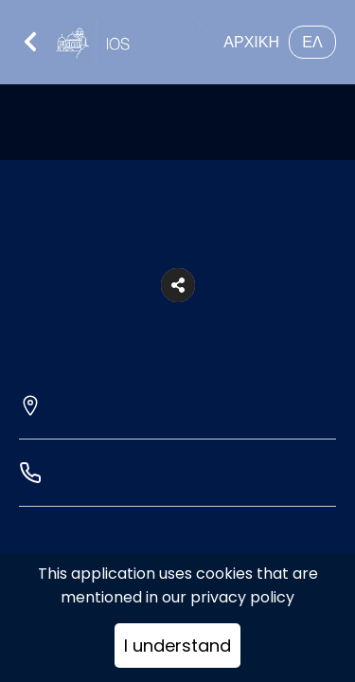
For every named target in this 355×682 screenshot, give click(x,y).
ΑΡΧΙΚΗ (251, 42)
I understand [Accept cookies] (177, 645)
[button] (178, 285)
